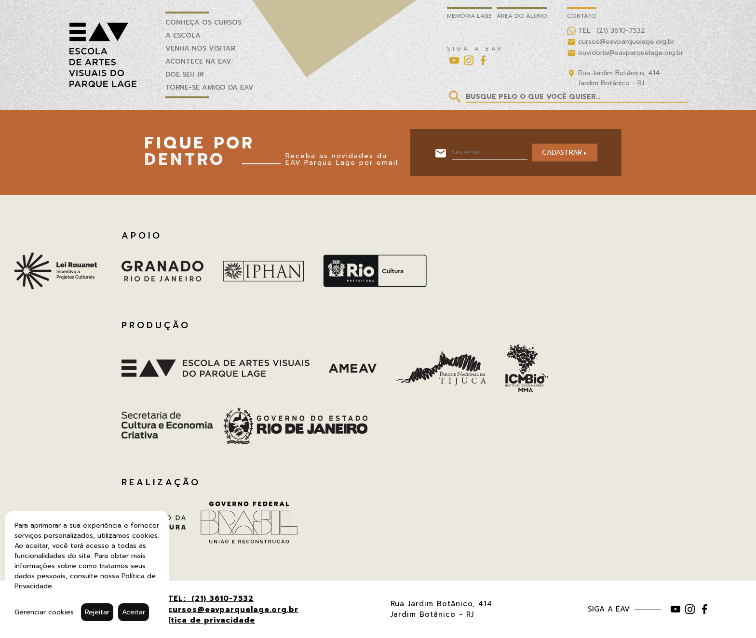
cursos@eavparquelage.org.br (233, 609)
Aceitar (133, 612)
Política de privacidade (205, 620)
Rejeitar (97, 612)
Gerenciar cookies (44, 612)
